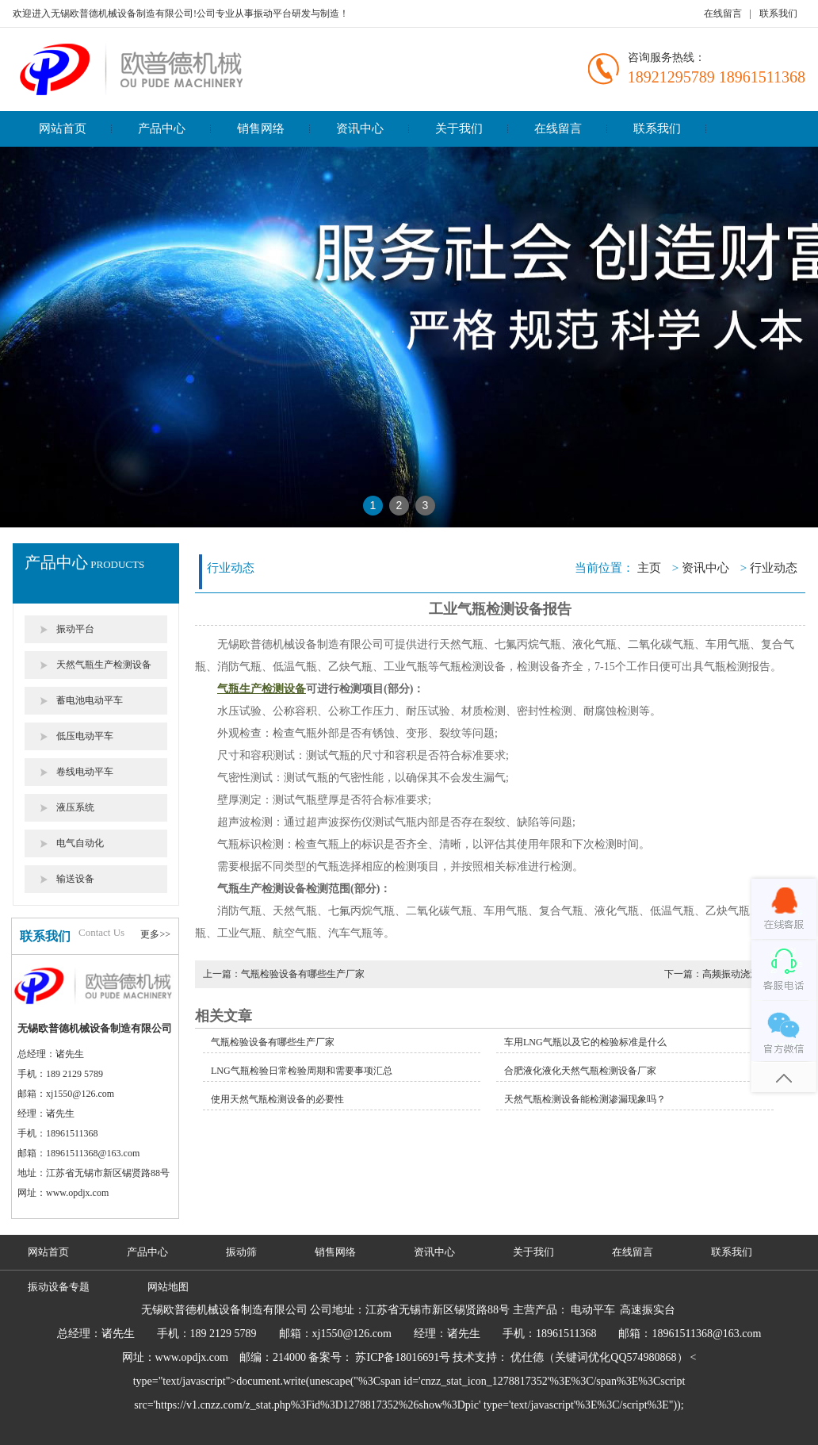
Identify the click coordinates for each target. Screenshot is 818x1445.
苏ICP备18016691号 (402, 1357)
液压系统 (75, 807)
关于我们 (459, 128)
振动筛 (241, 1252)
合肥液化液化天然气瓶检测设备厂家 (580, 1070)
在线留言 (723, 13)
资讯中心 (360, 128)
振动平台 (75, 628)
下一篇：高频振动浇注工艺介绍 (730, 973)
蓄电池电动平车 (89, 700)
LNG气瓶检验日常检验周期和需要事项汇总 (301, 1070)
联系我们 (778, 13)
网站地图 (168, 1287)
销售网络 (261, 128)
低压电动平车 (84, 736)
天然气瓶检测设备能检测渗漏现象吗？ (585, 1099)
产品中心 (161, 128)
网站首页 (62, 128)
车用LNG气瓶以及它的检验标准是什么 (585, 1042)
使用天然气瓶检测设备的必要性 (277, 1099)
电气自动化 (80, 843)
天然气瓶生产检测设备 (103, 664)
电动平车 (593, 1310)
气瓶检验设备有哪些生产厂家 (272, 1042)
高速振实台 (647, 1310)
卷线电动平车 (84, 771)
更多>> (155, 934)
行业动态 (773, 568)
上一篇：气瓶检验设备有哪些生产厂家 (284, 973)
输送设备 (75, 878)
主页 (649, 568)
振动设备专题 (59, 1287)
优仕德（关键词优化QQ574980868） (598, 1357)
